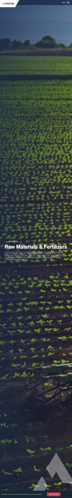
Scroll (4, 424)
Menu (65, 2)
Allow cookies (53, 494)
